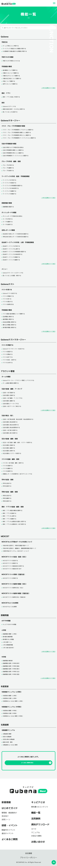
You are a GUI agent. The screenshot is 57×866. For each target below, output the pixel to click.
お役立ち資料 (36, 836)
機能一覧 (35, 813)
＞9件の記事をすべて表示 (48, 88)
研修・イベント (10, 825)
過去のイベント (8, 833)
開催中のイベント (8, 830)
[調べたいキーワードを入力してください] (28, 27)
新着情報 (6, 802)
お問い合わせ (38, 842)
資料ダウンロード (40, 824)
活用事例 (35, 818)
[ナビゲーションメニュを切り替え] (54, 3)
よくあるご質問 (10, 839)
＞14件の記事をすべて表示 (47, 678)
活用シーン (6, 819)
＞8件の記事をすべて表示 (48, 263)
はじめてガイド (10, 808)
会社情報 (28, 853)
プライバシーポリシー (28, 857)
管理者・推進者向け (9, 813)
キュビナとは (38, 802)
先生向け (5, 816)
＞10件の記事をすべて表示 (47, 410)
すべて (33, 829)
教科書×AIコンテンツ (39, 807)
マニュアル (35, 832)
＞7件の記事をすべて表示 (48, 331)
